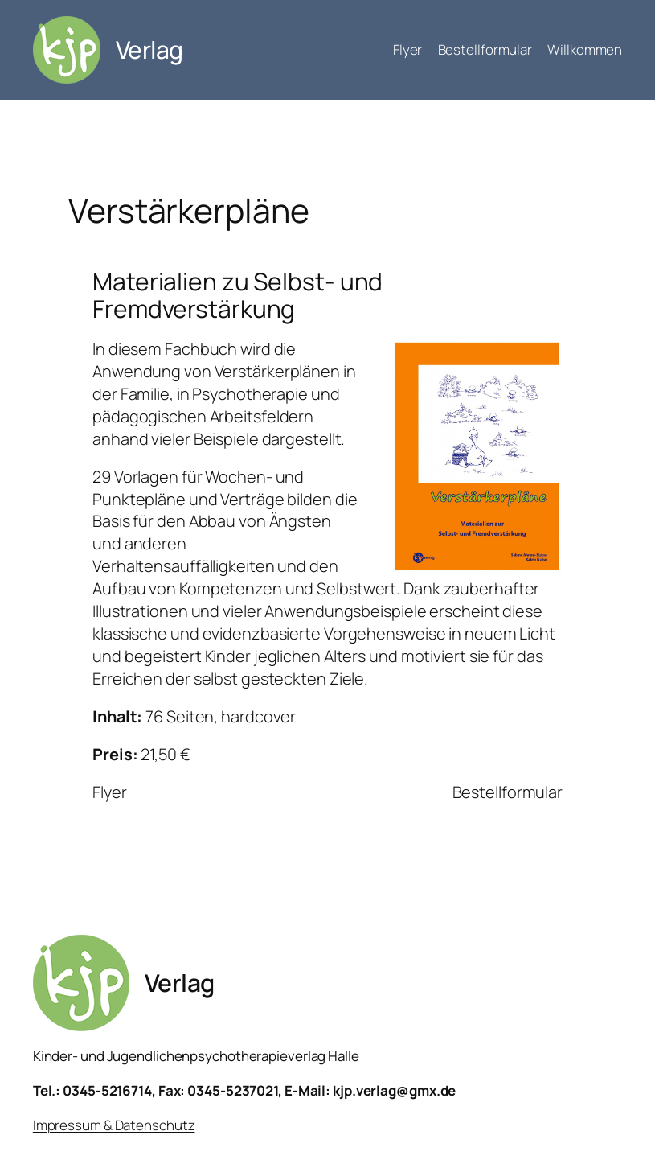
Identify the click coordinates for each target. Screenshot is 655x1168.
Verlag (149, 49)
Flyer (109, 792)
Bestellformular (507, 792)
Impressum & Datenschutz (114, 1125)
